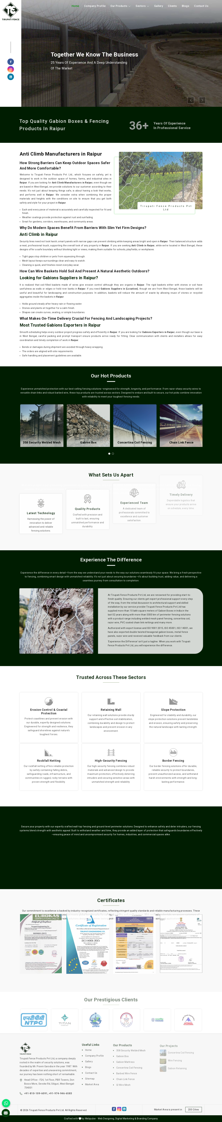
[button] (109, 454)
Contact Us (201, 6)
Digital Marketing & (125, 1118)
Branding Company (147, 1118)
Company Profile (95, 6)
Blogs (185, 6)
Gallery (158, 6)
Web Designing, (106, 1118)
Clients (172, 6)
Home (75, 6)
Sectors (142, 6)
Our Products (120, 6)
